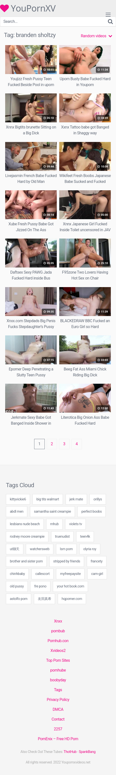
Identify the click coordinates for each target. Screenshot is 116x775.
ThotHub (70, 752)
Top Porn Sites (58, 660)
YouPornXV (28, 8)
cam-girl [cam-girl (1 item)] (97, 574)
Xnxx (58, 621)
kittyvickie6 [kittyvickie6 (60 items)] (18, 499)
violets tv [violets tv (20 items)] (75, 524)
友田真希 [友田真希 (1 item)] (44, 599)
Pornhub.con (57, 640)
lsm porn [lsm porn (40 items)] (66, 549)
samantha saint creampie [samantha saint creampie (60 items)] (52, 511)
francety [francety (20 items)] (96, 561)
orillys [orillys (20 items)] (97, 499)
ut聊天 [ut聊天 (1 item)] (14, 549)
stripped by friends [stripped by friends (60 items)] (66, 561)
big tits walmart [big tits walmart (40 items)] (47, 499)
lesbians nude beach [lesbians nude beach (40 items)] (25, 524)
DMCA (58, 709)
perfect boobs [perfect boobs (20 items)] (91, 511)
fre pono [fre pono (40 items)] (40, 586)
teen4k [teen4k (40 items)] (85, 536)
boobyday (58, 680)
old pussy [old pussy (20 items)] (17, 586)
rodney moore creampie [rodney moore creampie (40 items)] (27, 536)
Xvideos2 (57, 650)
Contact (58, 719)
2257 (58, 729)
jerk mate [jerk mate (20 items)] (76, 499)
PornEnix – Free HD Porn (58, 739)
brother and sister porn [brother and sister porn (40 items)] (26, 561)
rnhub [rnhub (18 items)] (54, 524)
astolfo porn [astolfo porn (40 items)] (18, 599)
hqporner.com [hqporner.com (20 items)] (72, 599)
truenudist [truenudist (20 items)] (62, 536)
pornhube (58, 670)
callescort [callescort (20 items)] (42, 574)
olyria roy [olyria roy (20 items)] (89, 549)
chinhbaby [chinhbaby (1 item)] (17, 574)
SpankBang (87, 752)
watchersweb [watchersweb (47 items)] (39, 549)
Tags (58, 689)
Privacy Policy (58, 699)
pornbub (58, 631)
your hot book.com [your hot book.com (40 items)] (70, 586)
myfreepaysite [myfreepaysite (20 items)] (70, 574)
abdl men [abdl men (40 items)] (16, 511)
